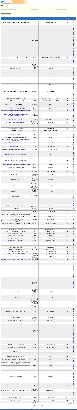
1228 (73, 88)
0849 (73, 41)
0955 (73, 350)
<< (67, 403)
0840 (73, 77)
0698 (73, 73)
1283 (73, 59)
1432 (73, 55)
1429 (73, 92)
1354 (73, 61)
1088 (73, 20)
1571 (73, 264)
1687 (73, 282)
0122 (73, 70)
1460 (73, 241)
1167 (73, 48)
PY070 (73, 143)
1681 (73, 284)
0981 (73, 64)
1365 (73, 146)
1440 (73, 94)
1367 (73, 147)
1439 (73, 93)
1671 (73, 287)
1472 (73, 168)
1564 (73, 390)
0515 (73, 31)
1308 (73, 53)
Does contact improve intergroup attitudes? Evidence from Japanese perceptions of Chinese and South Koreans (15, 164)
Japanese (75, 0)
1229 (73, 81)
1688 (73, 333)
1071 (73, 46)
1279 (73, 22)
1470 (73, 167)
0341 (73, 28)
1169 (73, 80)
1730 (73, 174)
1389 (73, 240)
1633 (73, 281)
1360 (73, 239)
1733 (73, 246)
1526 (73, 402)
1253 (73, 51)
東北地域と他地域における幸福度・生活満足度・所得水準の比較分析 (16, 108)
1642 (73, 326)
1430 (73, 272)
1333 (73, 170)
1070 (73, 74)
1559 (73, 209)
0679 (73, 226)
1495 (73, 172)
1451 (73, 247)
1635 (73, 331)
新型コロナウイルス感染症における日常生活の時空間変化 (15, 240)
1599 (73, 276)
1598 (73, 57)
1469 (73, 166)
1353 (73, 60)
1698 (73, 337)
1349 (73, 23)
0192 (73, 71)
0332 (73, 27)
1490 (73, 140)
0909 (73, 100)
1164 (73, 86)
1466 (73, 223)
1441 (73, 313)
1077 (73, 344)
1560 (73, 63)
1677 (73, 285)
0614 (73, 35)
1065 (73, 79)
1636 (73, 330)
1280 (73, 374)
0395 (73, 225)
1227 (73, 21)
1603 (73, 128)
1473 (73, 169)
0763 (73, 111)
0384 (73, 29)
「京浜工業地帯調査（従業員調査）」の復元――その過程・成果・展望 (15, 235)
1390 (73, 54)
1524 (73, 380)
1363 (73, 238)
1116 (73, 47)
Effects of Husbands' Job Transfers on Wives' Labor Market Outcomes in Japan (15, 154)
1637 (73, 280)
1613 (73, 224)
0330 (73, 26)
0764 (73, 84)
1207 (73, 235)
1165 (73, 87)
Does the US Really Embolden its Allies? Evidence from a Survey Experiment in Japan (15, 64)
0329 (73, 25)
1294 (73, 82)
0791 (73, 39)
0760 (73, 109)
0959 (73, 78)
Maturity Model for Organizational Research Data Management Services (15, 122)
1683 (73, 283)
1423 (73, 222)
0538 (73, 72)
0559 (73, 33)
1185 (73, 342)
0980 (73, 368)
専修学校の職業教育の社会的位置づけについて (16, 146)
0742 (73, 38)
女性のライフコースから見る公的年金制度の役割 (15, 119)
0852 (73, 42)
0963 (73, 44)
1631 (73, 277)
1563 (73, 256)
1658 (73, 325)
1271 (73, 75)
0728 (73, 397)
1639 (73, 279)
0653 (73, 36)
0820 (73, 40)
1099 (73, 351)
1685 (73, 335)
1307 (73, 52)
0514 (73, 30)
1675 (73, 286)
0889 (73, 43)
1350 (73, 91)
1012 (73, 98)
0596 (73, 34)
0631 (73, 211)
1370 (73, 339)
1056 (73, 231)
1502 (73, 62)
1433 (73, 356)
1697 (73, 288)
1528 (73, 219)
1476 (73, 216)
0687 (73, 37)
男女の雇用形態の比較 (16, 208)
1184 (73, 137)
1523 (73, 24)
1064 (73, 229)
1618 (73, 68)
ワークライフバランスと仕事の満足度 (16, 209)
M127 (73, 142)
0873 (73, 145)
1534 (73, 206)
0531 (73, 32)
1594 (73, 197)
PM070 (73, 144)
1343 (73, 139)
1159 (73, 164)
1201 (73, 50)
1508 (73, 150)
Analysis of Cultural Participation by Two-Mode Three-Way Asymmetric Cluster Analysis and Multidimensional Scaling (16, 84)
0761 (73, 110)
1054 (73, 45)
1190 (73, 49)
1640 (73, 327)
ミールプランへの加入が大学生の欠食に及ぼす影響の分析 (15, 128)
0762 (73, 148)
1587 (73, 122)
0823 (73, 227)
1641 (73, 278)
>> (72, 403)
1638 (73, 329)
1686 (73, 334)
